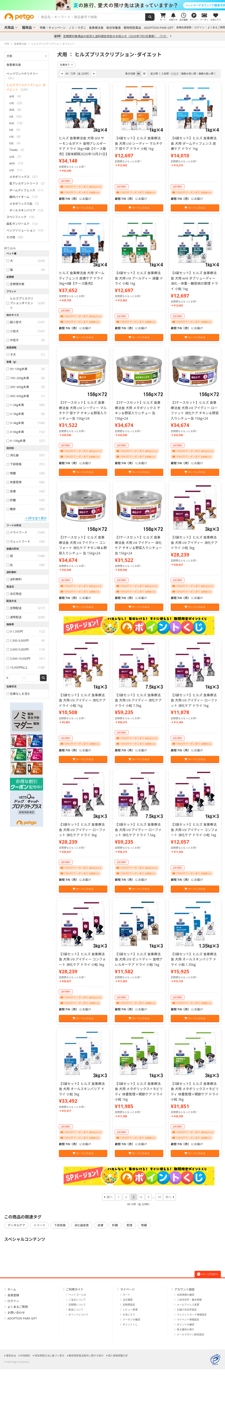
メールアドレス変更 (188, 1304)
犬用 (9, 56)
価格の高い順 (205, 73)
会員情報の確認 (185, 1294)
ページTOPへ (207, 1274)
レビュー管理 (130, 1309)
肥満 (129, 1225)
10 (159, 1197)
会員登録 (13, 1295)
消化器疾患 (81, 1225)
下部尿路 (60, 1225)
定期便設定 (129, 1304)
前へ (110, 1197)
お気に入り (129, 1314)
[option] (112, 5)
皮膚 (100, 1225)
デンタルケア (16, 1225)
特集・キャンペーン (53, 27)
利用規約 (25, 1355)
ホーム (11, 1289)
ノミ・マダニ (77, 27)
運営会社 (11, 1355)
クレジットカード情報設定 (192, 1314)
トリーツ (39, 1225)
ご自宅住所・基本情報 (189, 1299)
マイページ (127, 1289)
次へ (168, 1197)
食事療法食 (96, 27)
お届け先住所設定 (187, 1309)
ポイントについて (78, 1314)
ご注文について (77, 1299)
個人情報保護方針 (118, 1355)
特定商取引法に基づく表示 (49, 1355)
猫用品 (27, 27)
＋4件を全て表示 (36, 518)
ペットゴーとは (77, 1294)
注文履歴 (128, 1299)
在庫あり (66, 64)
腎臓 (144, 1225)
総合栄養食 (113, 27)
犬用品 (9, 27)
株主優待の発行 (185, 1329)
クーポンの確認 (131, 1319)
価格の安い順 (188, 73)
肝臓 (115, 1225)
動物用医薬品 (132, 27)
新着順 (175, 73)
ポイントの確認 (185, 1324)
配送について (76, 1309)
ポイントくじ (130, 1324)
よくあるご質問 (216, 27)
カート (126, 1294)
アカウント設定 (184, 1289)
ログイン (199, 27)
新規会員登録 (184, 27)
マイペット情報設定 (188, 1319)
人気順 (165, 73)
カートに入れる (83, 208)
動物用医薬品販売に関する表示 (86, 1355)
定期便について (77, 1304)
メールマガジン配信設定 (190, 1334)
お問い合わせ (16, 1312)
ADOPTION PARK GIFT (158, 27)
